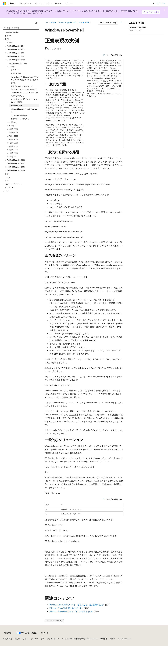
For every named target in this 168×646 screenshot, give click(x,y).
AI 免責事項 (7, 639)
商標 (111, 639)
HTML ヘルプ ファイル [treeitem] (13, 184)
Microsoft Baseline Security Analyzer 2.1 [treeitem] (24, 110)
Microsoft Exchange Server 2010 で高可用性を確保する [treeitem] (24, 94)
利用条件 (103, 639)
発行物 (53, 22)
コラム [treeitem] (7, 177)
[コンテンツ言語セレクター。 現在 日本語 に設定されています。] (8, 633)
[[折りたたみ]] (36, 23)
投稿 (42, 639)
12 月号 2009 (84, 22)
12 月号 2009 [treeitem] (15, 70)
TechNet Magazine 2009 (67, 22)
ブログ (33, 639)
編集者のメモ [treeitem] (16, 73)
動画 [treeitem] (6, 180)
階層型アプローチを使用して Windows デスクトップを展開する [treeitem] (23, 87)
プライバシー (52, 639)
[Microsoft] (4, 3)
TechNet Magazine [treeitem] (11, 32)
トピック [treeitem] (8, 36)
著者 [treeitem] (6, 174)
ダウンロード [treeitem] (10, 187)
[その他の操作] (121, 22)
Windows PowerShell (138, 27)
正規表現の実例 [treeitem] (16, 105)
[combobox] (21, 28)
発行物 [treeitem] (9, 42)
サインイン (161, 3)
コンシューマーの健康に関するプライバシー (79, 639)
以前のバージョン (21, 639)
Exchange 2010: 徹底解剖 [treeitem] (20, 115)
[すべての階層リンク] (47, 22)
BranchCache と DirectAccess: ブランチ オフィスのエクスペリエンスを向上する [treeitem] (25, 80)
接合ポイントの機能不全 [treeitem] (20, 119)
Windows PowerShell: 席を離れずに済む (66, 608)
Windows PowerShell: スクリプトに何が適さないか (71, 611)
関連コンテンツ (136, 30)
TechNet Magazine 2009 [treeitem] (18, 63)
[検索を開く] (153, 3)
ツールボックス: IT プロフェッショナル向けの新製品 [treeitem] (25, 100)
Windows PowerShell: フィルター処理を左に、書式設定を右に (76, 604)
